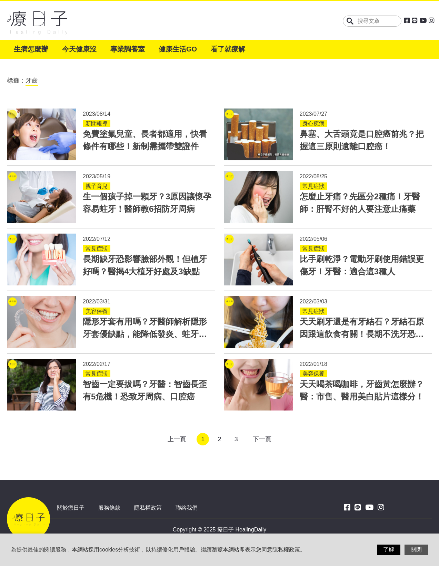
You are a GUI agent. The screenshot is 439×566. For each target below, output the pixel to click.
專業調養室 (127, 49)
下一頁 (262, 439)
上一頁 (177, 439)
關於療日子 (70, 508)
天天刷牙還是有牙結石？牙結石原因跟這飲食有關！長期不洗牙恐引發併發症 (362, 334)
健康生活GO (178, 49)
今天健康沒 (79, 49)
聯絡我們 (187, 508)
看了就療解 (228, 49)
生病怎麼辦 (31, 49)
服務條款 (109, 508)
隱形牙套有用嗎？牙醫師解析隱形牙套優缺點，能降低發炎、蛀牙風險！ (145, 334)
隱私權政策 (148, 508)
